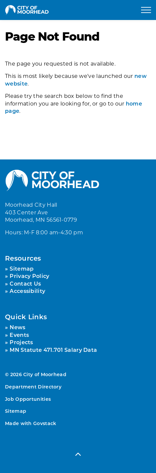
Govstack (44, 423)
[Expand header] (146, 10)
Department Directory (33, 386)
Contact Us (25, 283)
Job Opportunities (28, 399)
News (17, 327)
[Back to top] (78, 453)
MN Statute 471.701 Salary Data (53, 349)
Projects (21, 342)
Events (19, 334)
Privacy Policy (29, 275)
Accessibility (27, 290)
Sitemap (22, 268)
